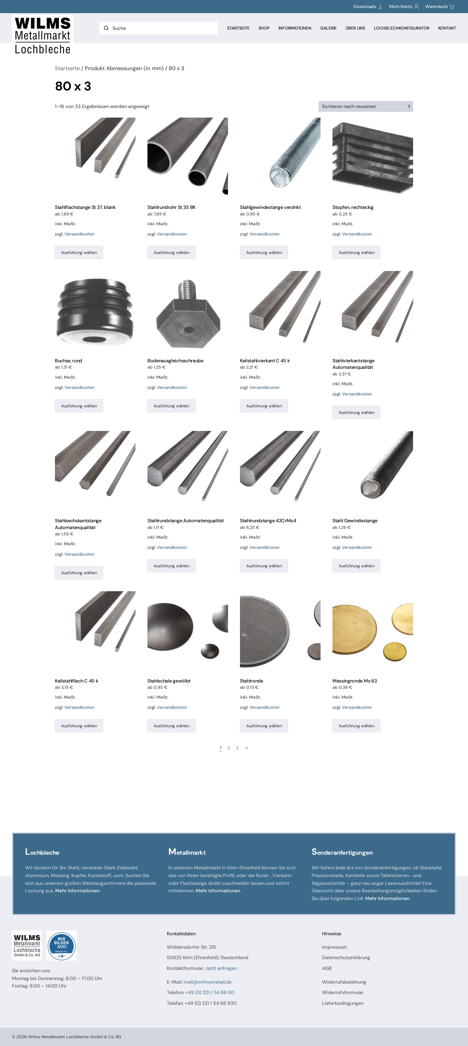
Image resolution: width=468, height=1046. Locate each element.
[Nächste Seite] (246, 748)
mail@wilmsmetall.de (208, 982)
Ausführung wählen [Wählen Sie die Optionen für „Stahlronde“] (264, 725)
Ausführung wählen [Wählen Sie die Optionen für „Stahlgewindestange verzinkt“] (264, 252)
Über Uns (355, 28)
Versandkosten (79, 234)
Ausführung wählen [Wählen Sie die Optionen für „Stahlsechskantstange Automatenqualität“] (79, 572)
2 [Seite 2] (228, 748)
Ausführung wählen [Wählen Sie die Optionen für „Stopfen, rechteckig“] (356, 252)
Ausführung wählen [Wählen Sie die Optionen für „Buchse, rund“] (79, 406)
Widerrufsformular (343, 992)
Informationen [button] (294, 28)
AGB (327, 968)
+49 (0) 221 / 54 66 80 (209, 992)
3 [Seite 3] (237, 748)
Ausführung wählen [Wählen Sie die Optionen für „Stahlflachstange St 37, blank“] (79, 252)
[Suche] (158, 28)
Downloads (368, 7)
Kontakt (447, 28)
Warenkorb (440, 7)
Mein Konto (404, 7)
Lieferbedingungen (343, 1003)
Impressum (334, 947)
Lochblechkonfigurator (401, 28)
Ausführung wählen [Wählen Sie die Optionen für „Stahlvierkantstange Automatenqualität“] (356, 412)
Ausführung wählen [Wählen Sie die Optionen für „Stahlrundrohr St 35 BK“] (171, 252)
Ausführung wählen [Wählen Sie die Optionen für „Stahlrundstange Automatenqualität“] (171, 566)
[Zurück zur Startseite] (43, 35)
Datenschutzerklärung (346, 957)
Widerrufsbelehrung (344, 982)
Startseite (238, 28)
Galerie (328, 28)
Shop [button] (264, 28)
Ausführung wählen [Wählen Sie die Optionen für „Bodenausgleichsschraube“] (171, 406)
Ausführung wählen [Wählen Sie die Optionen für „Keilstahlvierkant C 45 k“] (264, 406)
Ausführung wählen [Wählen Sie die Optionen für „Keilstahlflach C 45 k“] (79, 725)
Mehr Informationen (77, 891)
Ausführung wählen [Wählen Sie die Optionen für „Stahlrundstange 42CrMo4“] (264, 566)
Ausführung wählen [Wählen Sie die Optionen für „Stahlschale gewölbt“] (171, 725)
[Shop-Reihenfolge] (366, 106)
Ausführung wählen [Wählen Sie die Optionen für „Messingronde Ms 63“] (356, 725)
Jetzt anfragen (221, 968)
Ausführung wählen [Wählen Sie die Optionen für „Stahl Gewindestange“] (356, 566)
